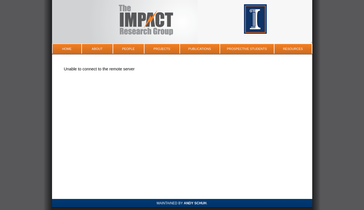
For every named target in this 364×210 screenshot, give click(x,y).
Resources (293, 49)
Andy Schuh (195, 203)
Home (67, 49)
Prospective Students (247, 49)
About (97, 49)
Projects (162, 49)
